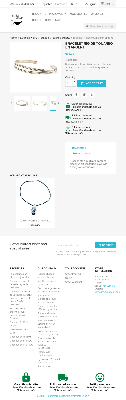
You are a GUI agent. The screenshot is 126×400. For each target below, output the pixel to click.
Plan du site (44, 366)
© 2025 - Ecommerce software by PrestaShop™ (63, 396)
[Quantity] (69, 83)
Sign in (68, 277)
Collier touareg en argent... (35, 220)
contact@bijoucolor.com (107, 291)
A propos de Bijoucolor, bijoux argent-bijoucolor (47, 299)
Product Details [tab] (82, 153)
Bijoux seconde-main (46, 20)
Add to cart (91, 83)
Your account (75, 268)
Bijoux (36, 14)
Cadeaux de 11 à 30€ (20, 336)
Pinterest (92, 95)
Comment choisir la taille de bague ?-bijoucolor (20, 284)
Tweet (84, 95)
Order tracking (73, 273)
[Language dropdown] (47, 4)
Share (76, 95)
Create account (73, 281)
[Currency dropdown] (73, 4)
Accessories (78, 14)
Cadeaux (97, 14)
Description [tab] (79, 148)
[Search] (100, 26)
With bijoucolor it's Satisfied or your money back (47, 323)
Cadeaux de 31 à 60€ (21, 340)
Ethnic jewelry (55, 14)
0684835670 (26, 4)
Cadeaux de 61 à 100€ (21, 344)
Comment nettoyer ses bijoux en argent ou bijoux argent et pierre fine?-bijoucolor (21, 298)
